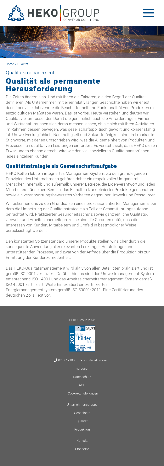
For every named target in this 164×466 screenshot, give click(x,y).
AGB (82, 385)
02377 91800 (65, 360)
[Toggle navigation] (148, 13)
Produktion (82, 429)
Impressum (82, 368)
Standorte (82, 449)
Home (10, 64)
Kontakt (82, 440)
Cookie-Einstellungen (83, 393)
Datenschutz (82, 377)
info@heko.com (93, 360)
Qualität (82, 421)
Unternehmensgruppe (82, 404)
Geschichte (82, 413)
